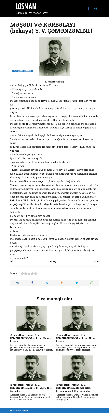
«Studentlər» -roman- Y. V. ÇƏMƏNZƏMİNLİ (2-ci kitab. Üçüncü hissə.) (31, 338)
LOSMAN (26, 7)
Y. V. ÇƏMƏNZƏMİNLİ (22, 71)
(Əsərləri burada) (54, 81)
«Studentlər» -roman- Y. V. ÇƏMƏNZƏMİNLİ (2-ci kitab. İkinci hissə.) (76, 338)
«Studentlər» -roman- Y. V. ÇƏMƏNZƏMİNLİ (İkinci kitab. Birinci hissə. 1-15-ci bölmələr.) (73, 387)
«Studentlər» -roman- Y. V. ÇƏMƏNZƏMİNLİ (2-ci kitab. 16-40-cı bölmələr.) (31, 387)
